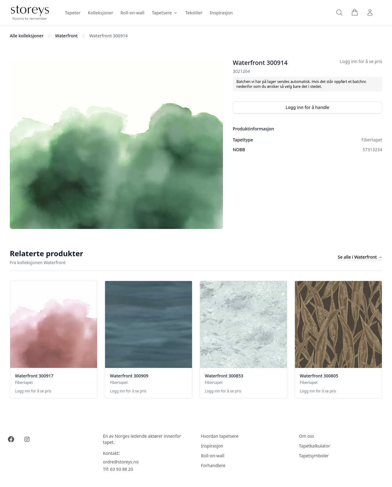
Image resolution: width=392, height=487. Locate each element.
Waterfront (66, 36)
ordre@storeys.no (121, 462)
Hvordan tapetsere (220, 436)
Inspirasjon (212, 446)
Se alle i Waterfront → (360, 257)
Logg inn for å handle (308, 107)
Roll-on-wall (212, 456)
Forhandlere (213, 465)
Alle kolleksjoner (26, 36)
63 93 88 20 (121, 469)
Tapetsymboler (314, 456)
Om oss (306, 436)
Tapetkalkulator (314, 446)
